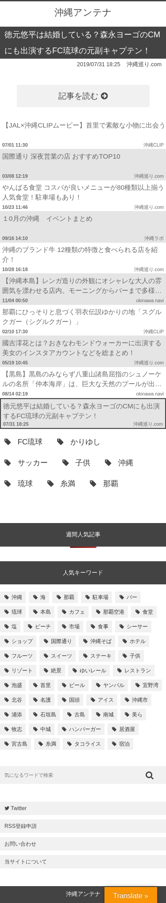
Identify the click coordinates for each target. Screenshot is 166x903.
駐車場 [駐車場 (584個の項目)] (100, 597)
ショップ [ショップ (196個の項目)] (22, 641)
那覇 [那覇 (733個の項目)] (69, 597)
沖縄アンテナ (83, 12)
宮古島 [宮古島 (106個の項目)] (19, 744)
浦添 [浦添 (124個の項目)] (17, 714)
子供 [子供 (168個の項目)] (135, 656)
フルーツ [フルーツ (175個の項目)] (22, 656)
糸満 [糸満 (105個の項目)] (51, 744)
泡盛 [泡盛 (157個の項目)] (17, 685)
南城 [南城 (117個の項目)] (108, 714)
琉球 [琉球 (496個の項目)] (17, 612)
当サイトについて (25, 862)
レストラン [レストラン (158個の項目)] (137, 670)
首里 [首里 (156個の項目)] (45, 685)
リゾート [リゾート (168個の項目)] (22, 670)
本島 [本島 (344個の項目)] (45, 612)
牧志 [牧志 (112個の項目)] (17, 729)
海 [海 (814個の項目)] (43, 597)
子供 (76, 463)
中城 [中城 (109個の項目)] (45, 729)
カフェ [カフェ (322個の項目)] (77, 612)
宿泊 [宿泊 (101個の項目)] (124, 744)
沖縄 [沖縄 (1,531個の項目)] (17, 597)
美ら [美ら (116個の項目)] (137, 714)
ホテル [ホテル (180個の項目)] (138, 641)
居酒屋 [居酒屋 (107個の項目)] (127, 729)
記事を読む (82, 96)
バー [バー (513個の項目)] (132, 597)
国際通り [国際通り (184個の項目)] (61, 641)
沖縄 (119, 463)
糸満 (61, 483)
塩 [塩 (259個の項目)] (14, 626)
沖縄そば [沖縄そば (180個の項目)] (101, 641)
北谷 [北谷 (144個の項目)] (17, 700)
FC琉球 (23, 442)
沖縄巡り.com (144, 64)
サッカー (26, 463)
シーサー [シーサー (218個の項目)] (137, 626)
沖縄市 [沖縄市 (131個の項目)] (140, 700)
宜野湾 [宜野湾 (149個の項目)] (150, 685)
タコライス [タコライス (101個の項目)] (87, 744)
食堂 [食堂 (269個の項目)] (148, 612)
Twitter (15, 808)
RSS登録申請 (20, 826)
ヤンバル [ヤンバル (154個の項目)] (113, 685)
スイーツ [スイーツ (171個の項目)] (61, 656)
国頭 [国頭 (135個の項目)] (74, 700)
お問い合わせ (20, 844)
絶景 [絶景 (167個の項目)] (56, 670)
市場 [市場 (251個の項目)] (74, 626)
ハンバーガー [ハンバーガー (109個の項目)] (85, 729)
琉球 (18, 483)
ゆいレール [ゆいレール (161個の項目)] (93, 670)
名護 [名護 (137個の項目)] (45, 700)
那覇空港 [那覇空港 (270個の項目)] (113, 612)
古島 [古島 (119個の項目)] (79, 714)
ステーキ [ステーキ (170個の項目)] (101, 656)
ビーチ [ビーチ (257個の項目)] (43, 626)
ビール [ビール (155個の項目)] (77, 685)
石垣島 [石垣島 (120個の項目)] (48, 714)
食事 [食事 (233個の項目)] (103, 626)
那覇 (104, 483)
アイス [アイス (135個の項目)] (106, 700)
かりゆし (78, 442)
